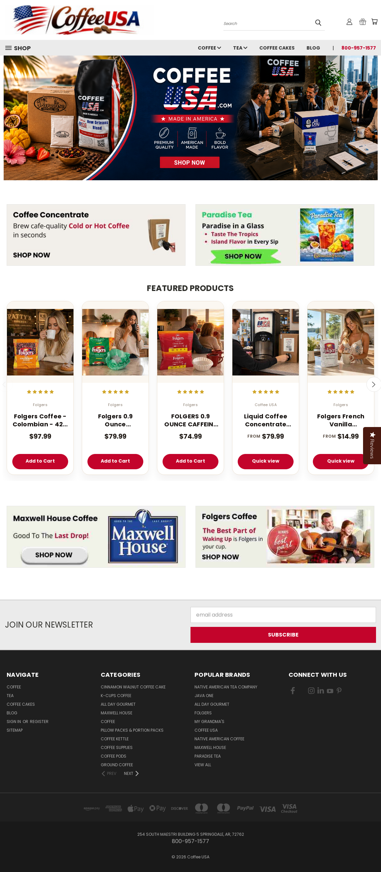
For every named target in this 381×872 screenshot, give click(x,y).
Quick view (265, 461)
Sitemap (15, 730)
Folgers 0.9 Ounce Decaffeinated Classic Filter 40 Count (115, 420)
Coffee (209, 48)
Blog (313, 48)
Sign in (14, 721)
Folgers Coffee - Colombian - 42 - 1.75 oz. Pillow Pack (40, 420)
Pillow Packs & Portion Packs (132, 730)
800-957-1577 (358, 48)
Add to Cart (40, 461)
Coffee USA (206, 730)
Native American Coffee (219, 739)
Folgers (203, 713)
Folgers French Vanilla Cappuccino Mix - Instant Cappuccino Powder (341, 420)
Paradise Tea (207, 756)
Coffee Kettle (115, 739)
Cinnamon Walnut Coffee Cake (133, 687)
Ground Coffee (117, 765)
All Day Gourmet (118, 704)
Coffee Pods (113, 756)
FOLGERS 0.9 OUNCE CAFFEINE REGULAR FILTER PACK (190, 420)
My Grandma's (209, 721)
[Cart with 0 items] (374, 21)
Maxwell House (116, 713)
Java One (203, 695)
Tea (240, 48)
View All (202, 765)
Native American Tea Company (225, 687)
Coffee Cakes (277, 48)
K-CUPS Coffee (116, 695)
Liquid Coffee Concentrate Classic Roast (265, 420)
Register (39, 721)
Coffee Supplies (117, 747)
